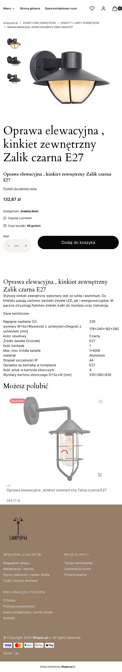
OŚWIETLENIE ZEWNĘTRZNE (39, 22)
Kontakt (9, 618)
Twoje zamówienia (78, 563)
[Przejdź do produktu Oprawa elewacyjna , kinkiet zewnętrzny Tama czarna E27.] (56, 438)
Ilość (6, 236)
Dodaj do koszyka (78, 242)
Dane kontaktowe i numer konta (27, 612)
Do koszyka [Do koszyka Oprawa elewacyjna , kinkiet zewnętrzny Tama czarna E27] (100, 475)
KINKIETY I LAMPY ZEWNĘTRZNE (80, 22)
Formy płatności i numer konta (26, 575)
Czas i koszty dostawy (20, 580)
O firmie (9, 600)
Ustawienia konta (77, 569)
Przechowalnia (75, 575)
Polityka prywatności (19, 606)
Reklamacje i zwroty (18, 569)
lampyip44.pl (10, 22)
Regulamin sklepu (16, 563)
